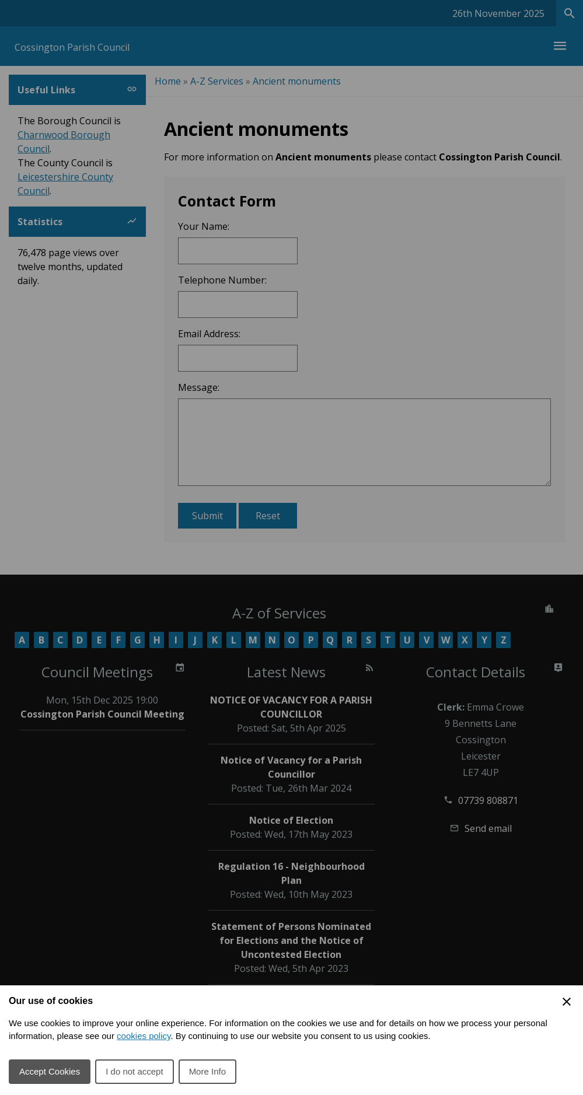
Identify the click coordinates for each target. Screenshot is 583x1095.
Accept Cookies (49, 1071)
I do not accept (134, 1071)
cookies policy (143, 1036)
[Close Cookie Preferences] (567, 1002)
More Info (207, 1071)
